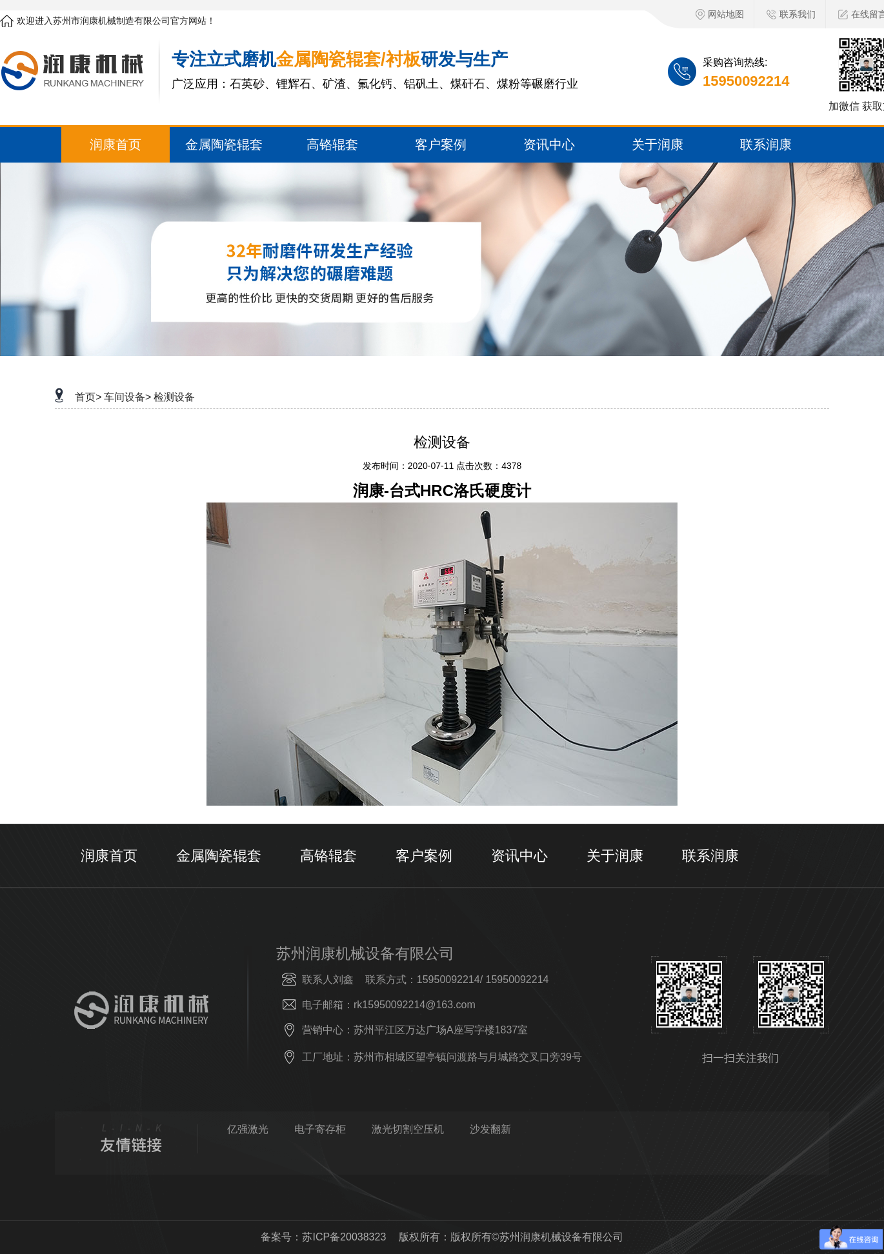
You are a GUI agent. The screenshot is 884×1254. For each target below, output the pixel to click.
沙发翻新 (490, 1129)
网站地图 (720, 14)
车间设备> (127, 397)
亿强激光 (247, 1129)
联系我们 (791, 14)
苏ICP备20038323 (344, 1236)
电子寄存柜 (320, 1129)
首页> (88, 397)
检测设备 (174, 397)
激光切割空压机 (408, 1129)
